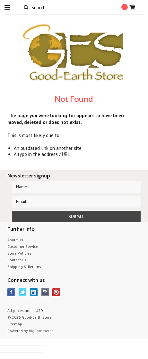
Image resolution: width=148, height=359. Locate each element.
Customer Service (22, 246)
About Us (15, 239)
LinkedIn (34, 292)
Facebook (11, 292)
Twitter (23, 292)
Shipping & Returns (24, 266)
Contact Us (16, 259)
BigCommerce (41, 330)
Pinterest (56, 292)
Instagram (45, 292)
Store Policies (19, 253)
